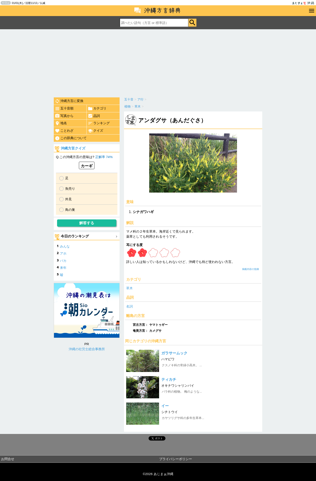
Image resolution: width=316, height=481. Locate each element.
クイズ (95, 130)
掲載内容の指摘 (250, 269)
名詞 (129, 306)
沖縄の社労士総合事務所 (87, 349)
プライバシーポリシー (175, 459)
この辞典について (71, 138)
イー (165, 406)
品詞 (94, 115)
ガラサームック (174, 353)
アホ (63, 253)
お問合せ (7, 459)
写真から (64, 115)
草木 (129, 288)
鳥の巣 (70, 209)
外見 (68, 199)
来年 (63, 268)
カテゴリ (97, 108)
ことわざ (64, 130)
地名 (61, 123)
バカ (63, 260)
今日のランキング (75, 236)
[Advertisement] (158, 62)
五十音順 (64, 108)
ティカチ (168, 379)
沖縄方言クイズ (73, 148)
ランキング (99, 123)
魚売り (70, 188)
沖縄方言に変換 (69, 101)
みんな (65, 246)
